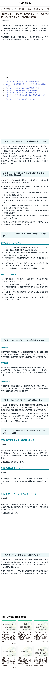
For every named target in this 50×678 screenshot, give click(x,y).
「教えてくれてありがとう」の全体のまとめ (20, 99)
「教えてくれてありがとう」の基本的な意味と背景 (22, 81)
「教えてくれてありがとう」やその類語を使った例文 (23, 88)
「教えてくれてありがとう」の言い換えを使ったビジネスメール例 (26, 96)
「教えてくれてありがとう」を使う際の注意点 (21, 92)
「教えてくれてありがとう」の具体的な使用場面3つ (23, 90)
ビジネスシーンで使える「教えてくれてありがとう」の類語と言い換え (26, 85)
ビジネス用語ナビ (7, 9)
